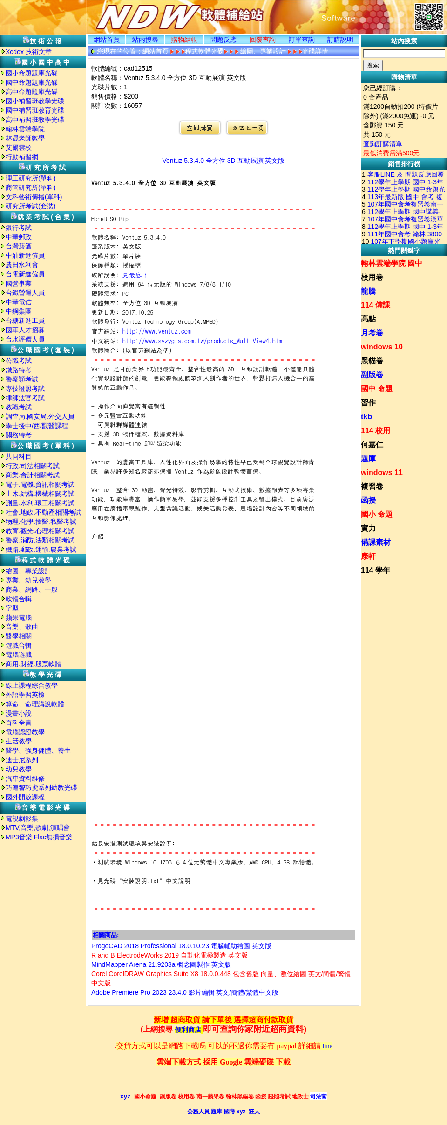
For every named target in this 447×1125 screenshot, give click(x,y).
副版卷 (372, 375)
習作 (368, 403)
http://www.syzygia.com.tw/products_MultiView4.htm (202, 340)
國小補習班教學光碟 (35, 101)
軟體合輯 (19, 599)
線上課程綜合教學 (32, 685)
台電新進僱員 (25, 274)
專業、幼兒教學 (28, 580)
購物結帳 (184, 39)
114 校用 (375, 431)
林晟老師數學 (25, 138)
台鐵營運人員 (25, 292)
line (327, 1046)
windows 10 (382, 347)
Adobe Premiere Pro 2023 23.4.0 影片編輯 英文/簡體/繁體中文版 (184, 992)
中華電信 (19, 302)
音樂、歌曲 (22, 626)
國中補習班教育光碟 (35, 110)
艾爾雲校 (19, 147)
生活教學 (19, 741)
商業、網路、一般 (32, 589)
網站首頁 (107, 39)
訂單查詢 (302, 39)
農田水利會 (22, 264)
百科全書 (19, 722)
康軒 (368, 556)
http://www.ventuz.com (156, 330)
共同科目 (19, 456)
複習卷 (372, 486)
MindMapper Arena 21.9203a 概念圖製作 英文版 (161, 964)
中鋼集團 (19, 311)
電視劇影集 (22, 818)
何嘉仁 (372, 445)
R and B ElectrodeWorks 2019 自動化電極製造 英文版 (169, 955)
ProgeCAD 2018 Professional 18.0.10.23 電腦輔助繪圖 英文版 (181, 946)
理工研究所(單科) (30, 178)
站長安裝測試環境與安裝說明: (133, 843)
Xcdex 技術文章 (29, 51)
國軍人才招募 (25, 330)
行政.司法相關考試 (33, 465)
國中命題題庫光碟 (32, 82)
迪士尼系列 (22, 759)
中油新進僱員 (25, 255)
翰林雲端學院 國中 (391, 263)
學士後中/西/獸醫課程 (37, 425)
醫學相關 (19, 636)
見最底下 (135, 274)
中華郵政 (19, 237)
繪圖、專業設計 (28, 571)
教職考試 (19, 407)
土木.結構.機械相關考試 (40, 493)
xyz (125, 1096)
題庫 (368, 458)
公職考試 (19, 360)
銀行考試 (19, 227)
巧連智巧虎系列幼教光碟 (41, 787)
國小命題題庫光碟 (32, 73)
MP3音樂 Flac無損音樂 (39, 837)
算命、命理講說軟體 (35, 704)
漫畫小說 (19, 713)
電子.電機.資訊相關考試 (40, 484)
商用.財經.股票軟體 (33, 664)
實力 (368, 528)
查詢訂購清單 (382, 143)
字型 (12, 608)
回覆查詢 (263, 39)
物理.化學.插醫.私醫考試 (41, 521)
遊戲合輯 (19, 645)
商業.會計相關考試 (33, 475)
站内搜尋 (145, 39)
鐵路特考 (19, 370)
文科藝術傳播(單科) (34, 197)
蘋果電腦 (19, 617)
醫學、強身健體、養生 (38, 750)
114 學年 (375, 570)
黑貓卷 (372, 361)
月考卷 (372, 333)
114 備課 (375, 305)
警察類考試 (22, 379)
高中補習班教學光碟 (35, 119)
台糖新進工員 (25, 320)
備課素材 (376, 542)
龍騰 (368, 291)
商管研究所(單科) (30, 187)
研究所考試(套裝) (30, 206)
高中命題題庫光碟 (32, 91)
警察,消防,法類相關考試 (40, 540)
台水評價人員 (25, 339)
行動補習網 (22, 157)
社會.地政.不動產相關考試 (43, 512)
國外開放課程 (25, 797)
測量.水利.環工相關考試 (40, 503)
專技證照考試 (25, 388)
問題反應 (223, 39)
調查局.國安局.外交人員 (40, 416)
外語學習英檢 (25, 694)
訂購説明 (340, 39)
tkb (366, 417)
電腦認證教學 (25, 732)
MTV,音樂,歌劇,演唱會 (38, 827)
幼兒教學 (19, 769)
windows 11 (382, 472)
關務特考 (19, 435)
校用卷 (372, 277)
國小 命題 (377, 514)
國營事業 (19, 283)
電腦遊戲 (19, 654)
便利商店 (188, 1029)
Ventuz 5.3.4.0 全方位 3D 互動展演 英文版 (224, 160)
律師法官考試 (25, 398)
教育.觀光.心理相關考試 (40, 531)
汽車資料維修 (25, 778)
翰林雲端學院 (25, 129)
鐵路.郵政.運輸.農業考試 (41, 549)
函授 (368, 500)
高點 (368, 319)
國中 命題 (377, 389)
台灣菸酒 (19, 246)
